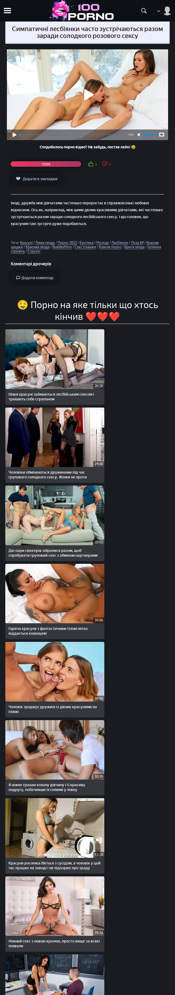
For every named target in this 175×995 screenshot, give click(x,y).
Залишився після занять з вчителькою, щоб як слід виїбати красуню (43, 749)
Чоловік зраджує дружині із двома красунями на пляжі (39, 529)
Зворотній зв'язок (87, 982)
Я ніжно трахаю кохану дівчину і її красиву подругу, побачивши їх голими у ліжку (129, 532)
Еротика (86, 243)
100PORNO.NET (47, 954)
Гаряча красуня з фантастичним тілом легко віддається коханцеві (126, 457)
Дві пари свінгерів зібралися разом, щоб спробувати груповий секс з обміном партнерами (45, 460)
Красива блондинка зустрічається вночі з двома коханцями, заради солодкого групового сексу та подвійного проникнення (128, 677)
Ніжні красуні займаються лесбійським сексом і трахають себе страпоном (43, 385)
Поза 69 (137, 243)
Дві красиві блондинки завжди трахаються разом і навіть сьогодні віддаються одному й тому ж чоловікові (128, 752)
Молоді (102, 243)
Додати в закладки (36, 178)
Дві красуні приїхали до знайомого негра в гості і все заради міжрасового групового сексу (45, 895)
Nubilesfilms (62, 247)
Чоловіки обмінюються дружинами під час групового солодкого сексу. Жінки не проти (129, 388)
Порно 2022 (67, 243)
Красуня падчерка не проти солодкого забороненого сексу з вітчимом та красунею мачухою (43, 823)
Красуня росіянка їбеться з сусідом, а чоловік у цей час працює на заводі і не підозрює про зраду (43, 603)
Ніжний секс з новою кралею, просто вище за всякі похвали (125, 601)
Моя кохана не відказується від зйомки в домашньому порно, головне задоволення (129, 823)
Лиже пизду (45, 243)
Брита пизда (134, 247)
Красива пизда (38, 247)
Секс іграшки (85, 247)
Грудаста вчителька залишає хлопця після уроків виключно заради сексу (41, 672)
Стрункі (34, 251)
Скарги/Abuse (87, 977)
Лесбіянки (119, 243)
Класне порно (110, 247)
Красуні (26, 243)
